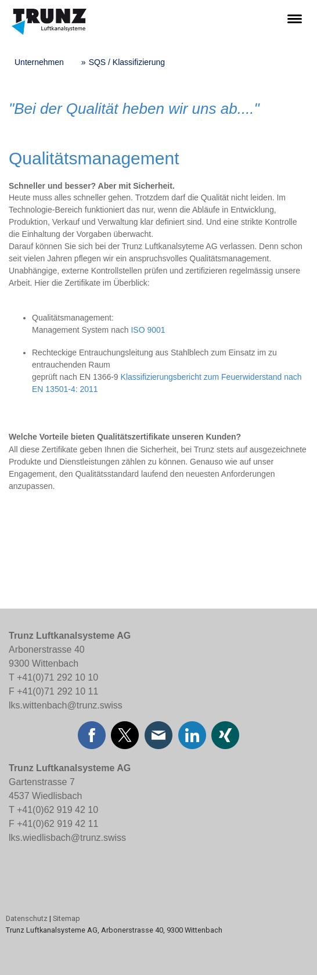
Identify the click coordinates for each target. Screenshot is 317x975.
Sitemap (66, 918)
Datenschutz (27, 918)
